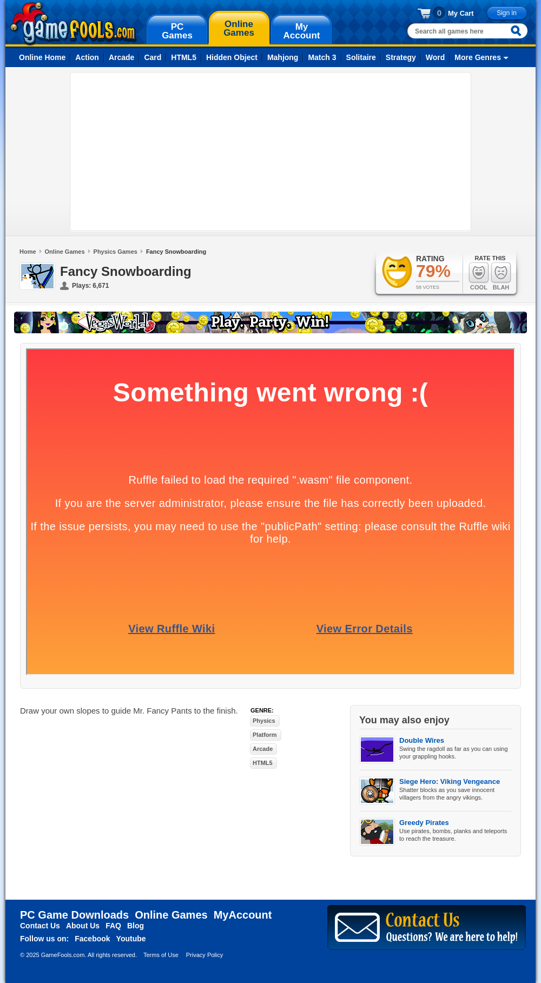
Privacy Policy (204, 955)
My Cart (461, 13)
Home (27, 251)
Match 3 (322, 57)
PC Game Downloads (74, 915)
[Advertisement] (205, 151)
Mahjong (283, 57)
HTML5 (183, 57)
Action (87, 57)
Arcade (121, 57)
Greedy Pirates (424, 823)
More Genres (477, 57)
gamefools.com (73, 24)
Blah (501, 276)
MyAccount (243, 915)
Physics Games (115, 251)
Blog (135, 925)
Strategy (401, 57)
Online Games (65, 251)
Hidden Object (232, 57)
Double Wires (421, 740)
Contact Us (40, 925)
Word (435, 57)
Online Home (42, 57)
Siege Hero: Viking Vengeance (449, 781)
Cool (479, 276)
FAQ (113, 925)
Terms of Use (161, 955)
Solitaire (361, 57)
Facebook (92, 938)
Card (152, 57)
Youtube (131, 938)
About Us (83, 925)
